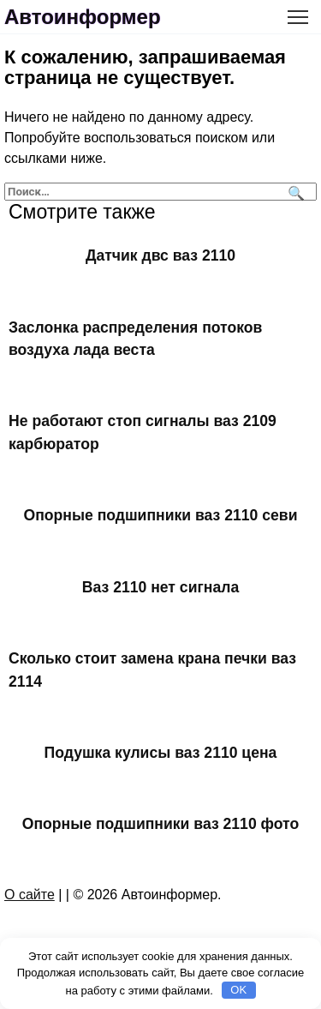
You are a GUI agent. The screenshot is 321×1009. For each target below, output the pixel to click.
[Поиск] (294, 192)
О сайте (29, 894)
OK (238, 989)
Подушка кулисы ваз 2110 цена (161, 752)
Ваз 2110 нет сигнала (160, 586)
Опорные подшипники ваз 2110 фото (160, 823)
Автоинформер (82, 16)
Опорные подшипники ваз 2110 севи (161, 515)
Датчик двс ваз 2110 (160, 255)
